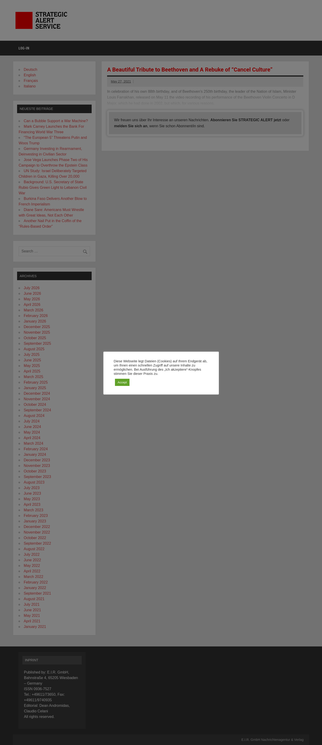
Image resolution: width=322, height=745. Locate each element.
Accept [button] (122, 382)
